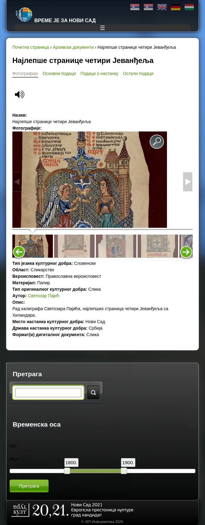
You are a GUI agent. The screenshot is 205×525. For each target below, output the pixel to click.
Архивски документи (73, 47)
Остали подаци (138, 73)
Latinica (148, 7)
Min (13, 446)
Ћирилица (134, 7)
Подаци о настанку (99, 73)
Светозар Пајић (43, 295)
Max (14, 458)
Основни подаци (59, 73)
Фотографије (25, 73)
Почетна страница (30, 47)
